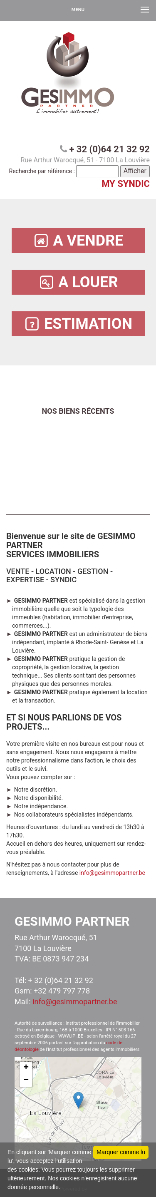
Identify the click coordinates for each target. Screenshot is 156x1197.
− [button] (26, 1080)
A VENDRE (78, 241)
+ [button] (26, 1068)
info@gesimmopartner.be (112, 872)
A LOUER (78, 282)
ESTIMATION (78, 324)
